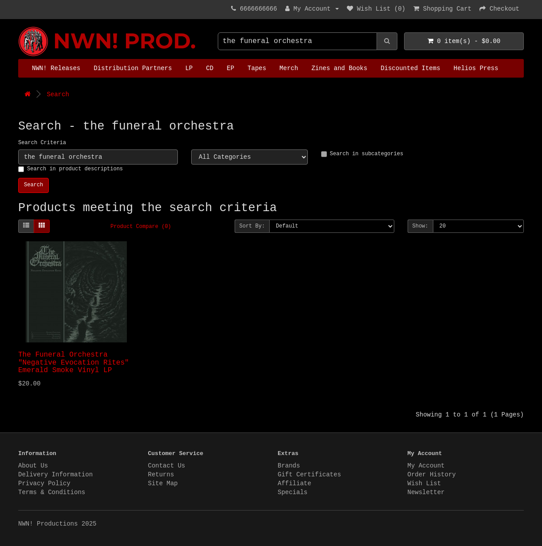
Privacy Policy (44, 483)
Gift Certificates (309, 474)
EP (230, 68)
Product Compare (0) (140, 227)
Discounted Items (410, 68)
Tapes (256, 68)
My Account (426, 465)
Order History (432, 474)
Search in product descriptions (70, 169)
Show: (420, 226)
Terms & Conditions (51, 492)
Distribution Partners (133, 68)
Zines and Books (339, 68)
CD (209, 68)
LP (189, 68)
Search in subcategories (362, 154)
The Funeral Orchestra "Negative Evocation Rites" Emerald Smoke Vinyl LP (73, 362)
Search (58, 94)
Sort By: (252, 226)
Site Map (163, 483)
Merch (288, 68)
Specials (292, 492)
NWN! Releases (56, 68)
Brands (289, 465)
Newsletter (426, 492)
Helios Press (476, 68)
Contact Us (166, 465)
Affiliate (294, 483)
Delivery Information (55, 474)
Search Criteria (42, 143)
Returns (161, 474)
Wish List (424, 483)
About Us (33, 465)
